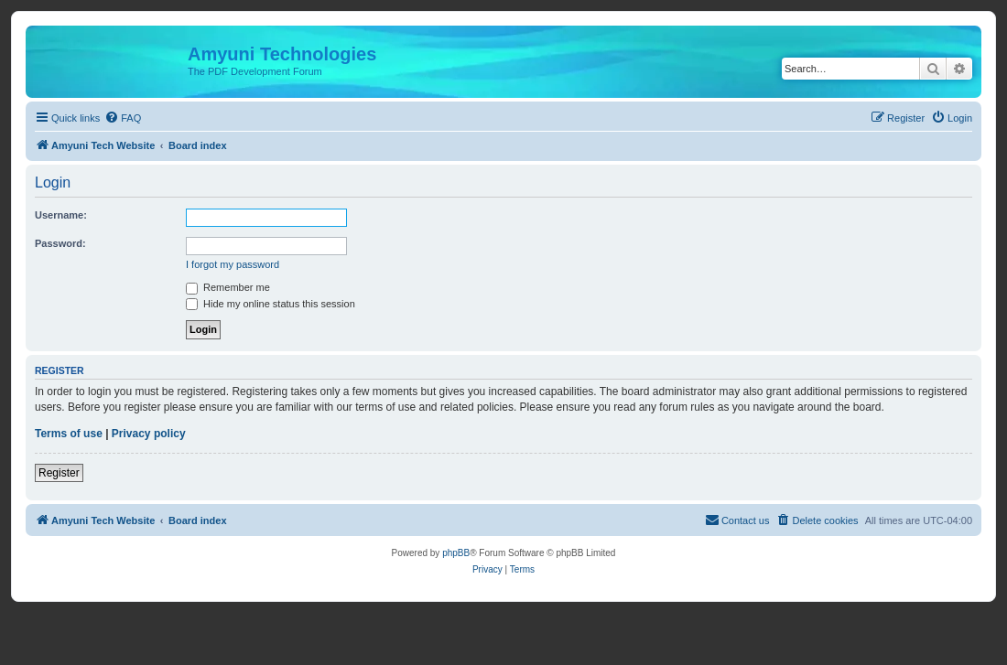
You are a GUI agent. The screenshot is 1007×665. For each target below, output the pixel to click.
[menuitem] (122, 118)
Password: (60, 243)
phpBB (456, 553)
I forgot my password (232, 264)
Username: (61, 214)
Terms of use (69, 433)
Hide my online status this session (270, 303)
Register (59, 473)
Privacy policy (149, 433)
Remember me (228, 287)
